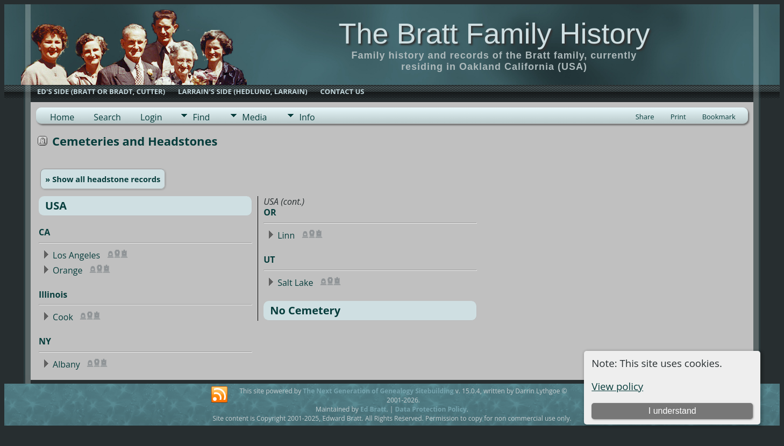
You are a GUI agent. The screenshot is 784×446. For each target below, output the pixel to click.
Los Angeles (76, 255)
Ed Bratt (373, 409)
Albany (66, 364)
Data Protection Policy (431, 409)
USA (56, 205)
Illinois (53, 294)
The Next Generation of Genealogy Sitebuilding (378, 390)
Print (678, 116)
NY (45, 341)
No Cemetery (305, 310)
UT (269, 259)
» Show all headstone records (102, 179)
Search (107, 117)
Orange (67, 270)
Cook (63, 317)
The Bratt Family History (494, 33)
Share (645, 116)
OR (269, 212)
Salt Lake (295, 283)
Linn (286, 235)
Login (151, 117)
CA (44, 232)
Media (254, 117)
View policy (617, 386)
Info (307, 117)
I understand (672, 410)
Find (201, 117)
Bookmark (719, 116)
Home (62, 117)
